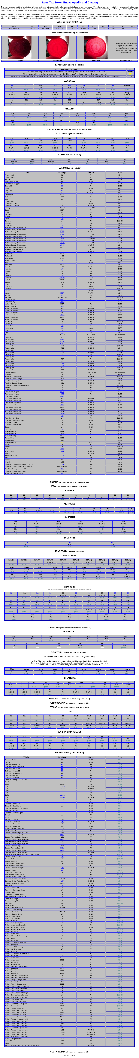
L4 (53, 508)
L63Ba (62, 315)
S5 (98, 85)
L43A (62, 227)
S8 (24, 600)
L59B (62, 295)
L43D (62, 234)
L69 (62, 333)
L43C (62, 232)
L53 (62, 275)
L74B (62, 341)
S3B (55, 85)
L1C (112, 542)
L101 (62, 451)
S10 (50, 600)
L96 (62, 429)
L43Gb (62, 243)
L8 (62, 190)
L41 (62, 223)
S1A (13, 159)
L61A (62, 299)
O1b (62, 464)
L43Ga (62, 241)
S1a (37, 593)
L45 (62, 251)
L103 (62, 455)
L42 (62, 225)
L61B (62, 302)
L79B (62, 365)
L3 (39, 508)
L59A (62, 293)
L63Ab (62, 310)
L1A (26, 542)
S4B (83, 85)
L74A (62, 339)
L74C (62, 344)
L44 (62, 249)
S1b (50, 593)
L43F (62, 238)
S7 (11, 600)
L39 (62, 219)
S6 (113, 85)
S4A (69, 85)
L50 (62, 269)
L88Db (62, 414)
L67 (62, 328)
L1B (69, 542)
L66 (62, 326)
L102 (62, 453)
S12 (76, 600)
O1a (62, 469)
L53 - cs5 (62, 278)
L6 (62, 186)
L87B (62, 394)
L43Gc (62, 245)
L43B (62, 230)
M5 (62, 473)
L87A (62, 392)
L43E (62, 236)
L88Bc (62, 405)
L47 (62, 260)
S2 (26, 85)
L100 (62, 449)
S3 (76, 593)
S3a (89, 593)
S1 (12, 85)
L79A (62, 363)
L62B (62, 306)
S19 (37, 607)
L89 (62, 416)
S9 (37, 600)
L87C (62, 396)
